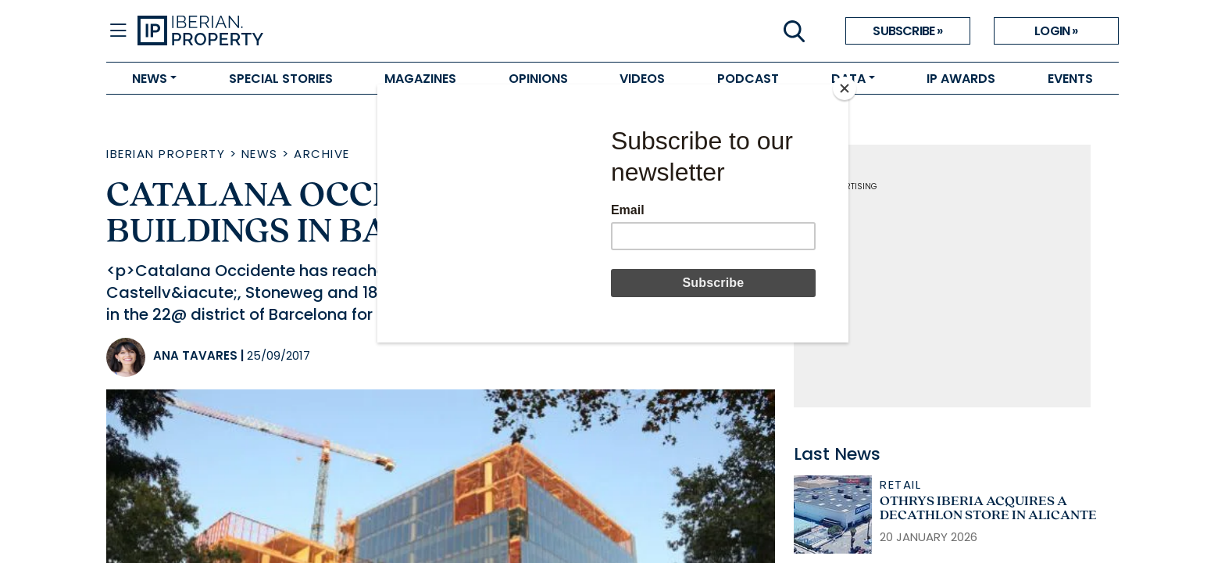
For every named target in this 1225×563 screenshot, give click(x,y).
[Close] (844, 88)
